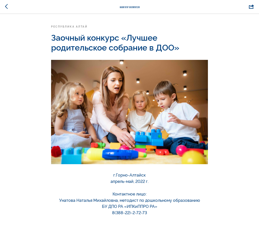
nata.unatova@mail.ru (129, 219)
